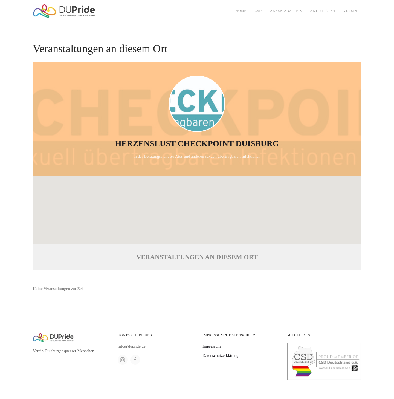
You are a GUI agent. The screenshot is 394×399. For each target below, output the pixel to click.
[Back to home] (64, 11)
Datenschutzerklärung (220, 355)
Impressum (211, 346)
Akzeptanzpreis (286, 11)
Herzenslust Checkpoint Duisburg (197, 143)
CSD (258, 11)
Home (241, 11)
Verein (350, 11)
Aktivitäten (322, 11)
